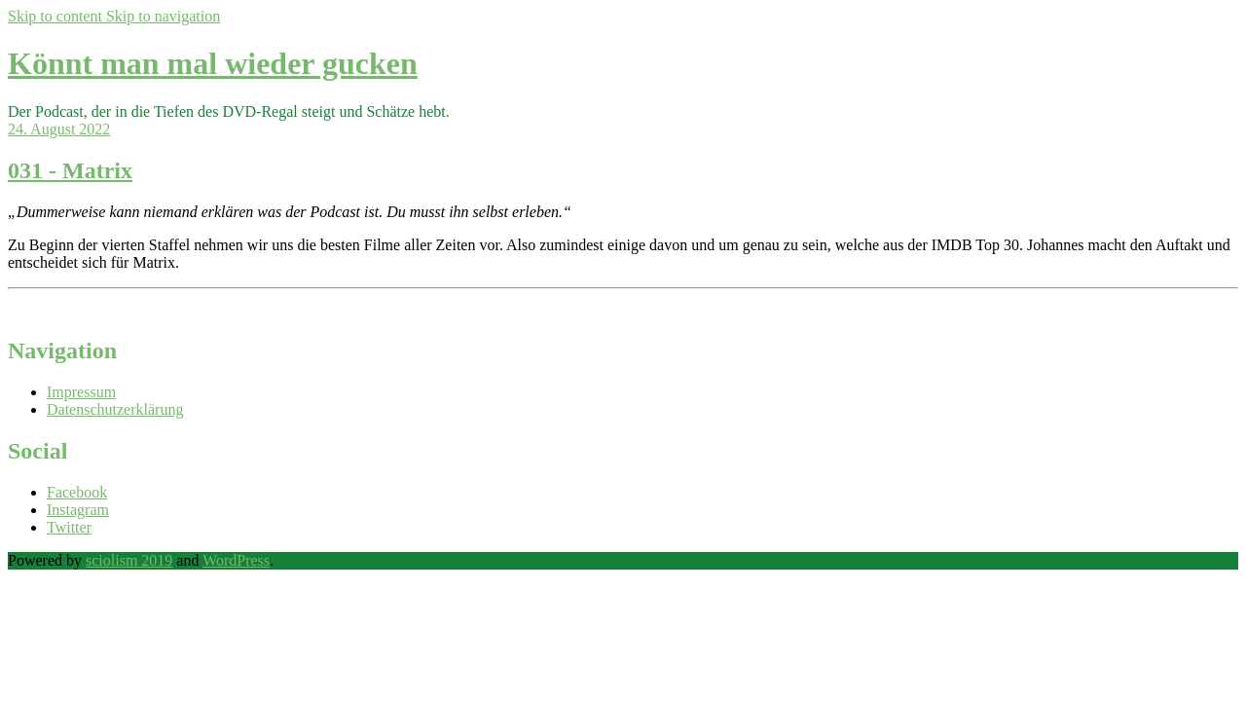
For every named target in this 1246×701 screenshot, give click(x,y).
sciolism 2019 (129, 560)
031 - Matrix (70, 170)
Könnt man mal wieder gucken (213, 63)
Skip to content (57, 16)
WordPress (236, 560)
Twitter (69, 527)
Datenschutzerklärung (115, 409)
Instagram (78, 509)
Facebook (77, 492)
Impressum (81, 392)
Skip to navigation (163, 16)
